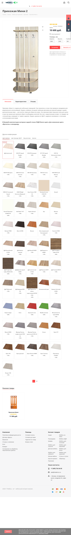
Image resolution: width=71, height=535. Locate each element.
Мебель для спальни (51, 445)
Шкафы (50, 441)
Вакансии (5, 439)
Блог (3, 444)
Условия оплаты (30, 435)
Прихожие (51, 461)
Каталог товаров (54, 432)
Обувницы (62, 458)
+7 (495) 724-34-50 (36, 6)
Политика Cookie (43, 533)
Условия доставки (30, 437)
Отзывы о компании (8, 442)
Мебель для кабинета (51, 453)
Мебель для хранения (62, 453)
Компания (6, 432)
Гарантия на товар (30, 439)
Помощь (28, 432)
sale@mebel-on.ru (56, 472)
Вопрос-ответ (29, 442)
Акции (50, 435)
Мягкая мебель (52, 456)
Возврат (4, 446)
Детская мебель (52, 448)
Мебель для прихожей (62, 445)
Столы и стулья (63, 456)
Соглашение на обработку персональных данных (10, 449)
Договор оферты (7, 437)
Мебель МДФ (63, 439)
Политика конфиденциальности (11, 435)
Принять (8, 531)
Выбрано (5, 142)
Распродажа (51, 439)
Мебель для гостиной (62, 441)
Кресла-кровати (52, 458)
